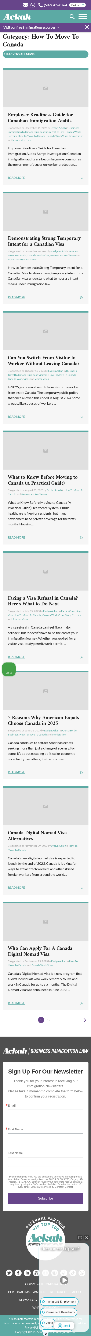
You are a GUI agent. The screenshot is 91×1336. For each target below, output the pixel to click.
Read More (16, 178)
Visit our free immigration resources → (31, 27)
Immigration (76, 136)
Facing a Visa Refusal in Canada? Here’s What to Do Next (43, 601)
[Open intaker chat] (45, 1334)
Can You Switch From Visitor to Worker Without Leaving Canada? (44, 361)
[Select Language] (77, 5)
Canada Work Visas (57, 136)
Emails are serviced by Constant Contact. (52, 1187)
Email (12, 1105)
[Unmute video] (64, 1280)
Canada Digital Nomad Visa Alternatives (37, 836)
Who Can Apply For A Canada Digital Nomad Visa (40, 951)
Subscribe (45, 1198)
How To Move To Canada (32, 136)
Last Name (15, 1153)
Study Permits (73, 615)
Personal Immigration (27, 1292)
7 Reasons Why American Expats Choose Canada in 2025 (43, 720)
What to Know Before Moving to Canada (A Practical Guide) (43, 480)
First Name (15, 1129)
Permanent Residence (63, 255)
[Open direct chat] (80, 1238)
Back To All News (18, 54)
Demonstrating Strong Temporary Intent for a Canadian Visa (44, 241)
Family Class (68, 611)
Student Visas (20, 619)
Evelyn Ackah (58, 127)
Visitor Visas (42, 378)
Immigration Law (21, 140)
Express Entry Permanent (22, 259)
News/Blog (28, 1300)
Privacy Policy (33, 1327)
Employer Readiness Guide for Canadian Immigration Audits (40, 118)
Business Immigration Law (49, 131)
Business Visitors (37, 374)
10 (48, 1020)
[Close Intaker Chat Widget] (87, 1238)
